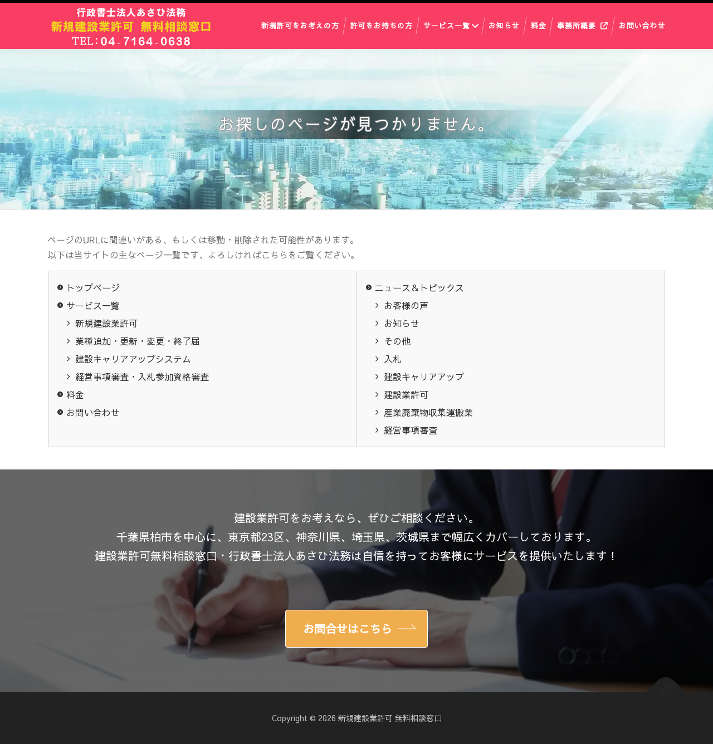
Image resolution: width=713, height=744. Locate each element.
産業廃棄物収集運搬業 (428, 412)
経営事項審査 (410, 430)
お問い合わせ (642, 25)
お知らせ (504, 25)
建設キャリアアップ (424, 376)
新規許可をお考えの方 (300, 25)
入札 (393, 359)
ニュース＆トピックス (419, 287)
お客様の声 (406, 305)
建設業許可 (406, 394)
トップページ (93, 287)
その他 (397, 341)
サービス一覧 (446, 25)
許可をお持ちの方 (381, 25)
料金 (538, 25)
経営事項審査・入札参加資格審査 (142, 376)
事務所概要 (576, 25)
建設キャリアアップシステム (133, 359)
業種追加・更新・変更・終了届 (137, 341)
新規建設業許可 (106, 323)
